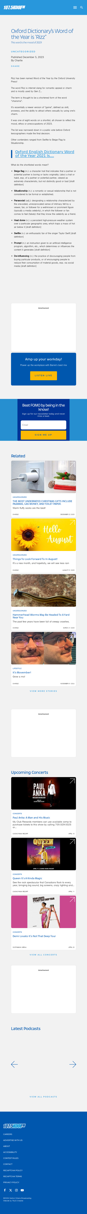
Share (15, 66)
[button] (14, 1064)
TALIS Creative (17, 1201)
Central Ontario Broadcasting (20, 1198)
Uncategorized (23, 52)
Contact (7, 1164)
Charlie (19, 60)
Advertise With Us (12, 1140)
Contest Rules (10, 1158)
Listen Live (43, 376)
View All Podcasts (43, 1097)
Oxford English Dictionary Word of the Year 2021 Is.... (44, 154)
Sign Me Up (43, 435)
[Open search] (80, 7)
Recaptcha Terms (12, 1177)
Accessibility (10, 1152)
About (6, 1146)
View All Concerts (43, 955)
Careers (7, 1134)
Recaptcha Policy (13, 1171)
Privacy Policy (11, 1183)
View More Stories (43, 691)
